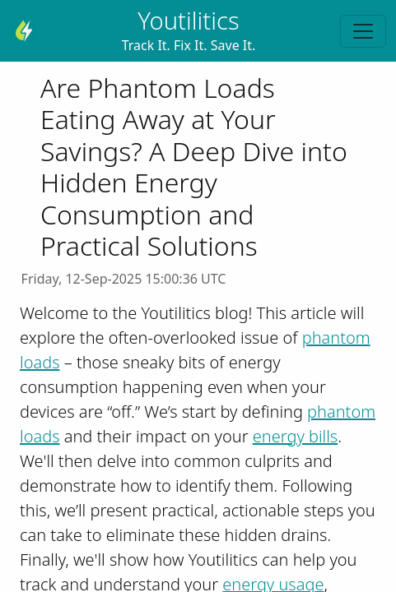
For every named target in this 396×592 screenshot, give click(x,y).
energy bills (295, 436)
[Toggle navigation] (363, 31)
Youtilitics (188, 20)
